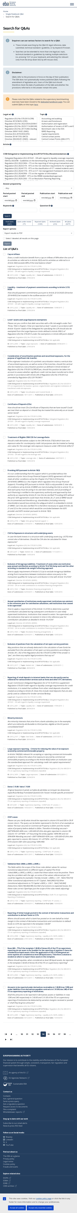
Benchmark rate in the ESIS (56, 129)
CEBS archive (8, 1186)
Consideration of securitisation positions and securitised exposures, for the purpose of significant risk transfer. (39, 357)
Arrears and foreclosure (56, 121)
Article (6, 144)
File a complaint (9, 1109)
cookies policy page (43, 1199)
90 (23, 1035)
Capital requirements (56, 134)
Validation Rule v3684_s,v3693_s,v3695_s (24, 864)
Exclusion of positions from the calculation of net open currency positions (38, 644)
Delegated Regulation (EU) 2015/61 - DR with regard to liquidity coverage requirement (38, 158)
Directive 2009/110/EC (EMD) (20, 131)
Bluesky (9, 1137)
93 (39, 1035)
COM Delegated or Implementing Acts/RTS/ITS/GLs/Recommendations (35, 154)
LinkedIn (9, 1139)
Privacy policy (8, 1159)
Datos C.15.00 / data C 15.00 (19, 786)
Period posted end (28, 194)
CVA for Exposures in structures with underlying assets (30, 533)
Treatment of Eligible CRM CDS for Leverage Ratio (28, 437)
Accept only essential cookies (40, 1208)
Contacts (6, 1096)
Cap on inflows (14, 254)
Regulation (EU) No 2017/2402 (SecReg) (20, 129)
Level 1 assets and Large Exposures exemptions (27, 320)
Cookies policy (9, 1164)
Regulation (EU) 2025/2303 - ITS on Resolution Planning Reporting (38, 178)
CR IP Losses (12, 817)
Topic (42, 114)
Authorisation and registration (56, 123)
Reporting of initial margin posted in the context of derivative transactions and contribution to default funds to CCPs (41, 914)
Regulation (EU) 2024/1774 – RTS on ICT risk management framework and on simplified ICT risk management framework (38, 171)
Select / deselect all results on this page (22, 238)
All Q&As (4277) (68, 223)
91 (28, 1035)
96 (55, 1035)
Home (5, 11)
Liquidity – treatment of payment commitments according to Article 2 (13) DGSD (39, 288)
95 (49, 1035)
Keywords (7, 205)
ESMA (5, 1180)
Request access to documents (15, 1106)
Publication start (47, 193)
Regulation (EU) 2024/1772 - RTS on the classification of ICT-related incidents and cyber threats (38, 168)
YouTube (9, 1145)
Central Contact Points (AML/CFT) (56, 139)
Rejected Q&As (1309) (40, 223)
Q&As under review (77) (24, 223)
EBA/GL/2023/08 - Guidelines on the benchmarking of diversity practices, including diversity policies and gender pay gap (38, 160)
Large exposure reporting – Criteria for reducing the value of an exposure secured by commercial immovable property (38, 750)
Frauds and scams (10, 1167)
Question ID (45, 205)
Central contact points (56, 136)
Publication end (65, 193)
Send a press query (11, 1101)
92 (33, 1035)
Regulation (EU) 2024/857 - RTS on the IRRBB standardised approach (38, 176)
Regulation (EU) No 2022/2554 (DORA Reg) (20, 123)
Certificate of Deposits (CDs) (19, 404)
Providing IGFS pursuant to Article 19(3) (24, 470)
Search (7, 216)
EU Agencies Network (15, 1078)
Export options (9, 229)
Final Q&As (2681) (10, 223)
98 (65, 1035)
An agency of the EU (14, 1072)
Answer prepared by (12, 184)
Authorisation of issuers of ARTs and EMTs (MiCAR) (56, 126)
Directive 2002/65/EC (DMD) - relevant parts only (20, 139)
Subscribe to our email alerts (15, 1123)
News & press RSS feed (12, 1126)
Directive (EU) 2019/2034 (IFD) (20, 134)
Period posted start (9, 194)
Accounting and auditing (56, 118)
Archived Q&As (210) (55, 223)
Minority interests (15, 718)
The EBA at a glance (11, 1156)
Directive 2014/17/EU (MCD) (20, 136)
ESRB (5, 1183)
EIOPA (5, 1178)
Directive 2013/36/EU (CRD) (20, 121)
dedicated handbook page (51, 102)
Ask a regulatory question (14, 1104)
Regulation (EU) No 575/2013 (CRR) (20, 118)
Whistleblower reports (12, 1112)
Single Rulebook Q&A (15, 14)
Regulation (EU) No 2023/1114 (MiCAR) (20, 126)
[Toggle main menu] (71, 4)
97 (60, 1035)
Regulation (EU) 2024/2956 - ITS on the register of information (38, 173)
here (36, 104)
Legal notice (8, 1161)
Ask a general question (12, 1098)
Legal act (7, 114)
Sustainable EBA (15, 1084)
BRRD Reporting (56, 131)
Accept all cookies (17, 1208)
